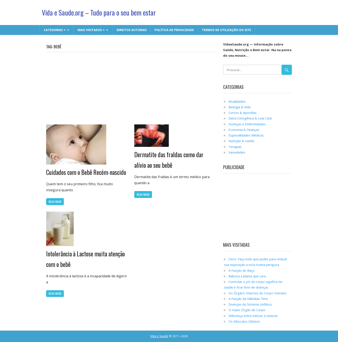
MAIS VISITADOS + (91, 30)
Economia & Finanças (243, 129)
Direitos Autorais (132, 30)
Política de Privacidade (174, 30)
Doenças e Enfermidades (247, 124)
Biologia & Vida (239, 107)
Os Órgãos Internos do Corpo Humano (257, 293)
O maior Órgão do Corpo (246, 310)
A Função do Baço (241, 270)
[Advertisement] (131, 88)
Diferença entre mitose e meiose (253, 316)
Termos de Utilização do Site (226, 30)
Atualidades (237, 101)
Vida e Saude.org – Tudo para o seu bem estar (99, 12)
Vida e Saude (159, 336)
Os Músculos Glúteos (244, 321)
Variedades (236, 152)
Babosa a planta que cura (247, 276)
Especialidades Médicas (246, 135)
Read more (55, 201)
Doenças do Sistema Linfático (250, 304)
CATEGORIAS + (55, 30)
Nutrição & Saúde (241, 141)
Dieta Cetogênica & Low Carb (250, 118)
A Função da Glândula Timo (248, 299)
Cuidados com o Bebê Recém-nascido (86, 172)
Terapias (235, 146)
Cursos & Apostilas (242, 112)
